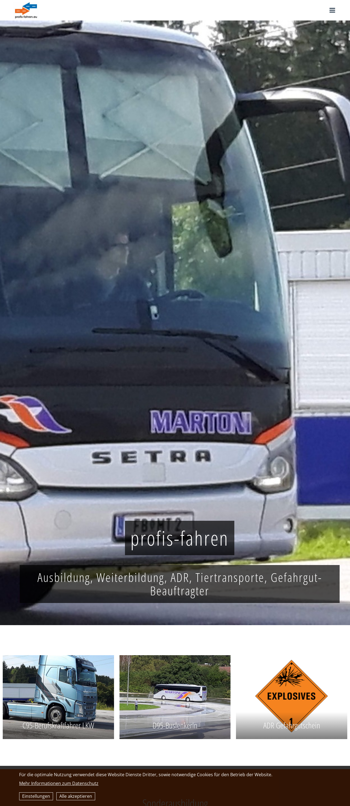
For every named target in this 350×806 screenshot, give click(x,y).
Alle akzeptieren (75, 796)
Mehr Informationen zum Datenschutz (58, 783)
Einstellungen (36, 796)
